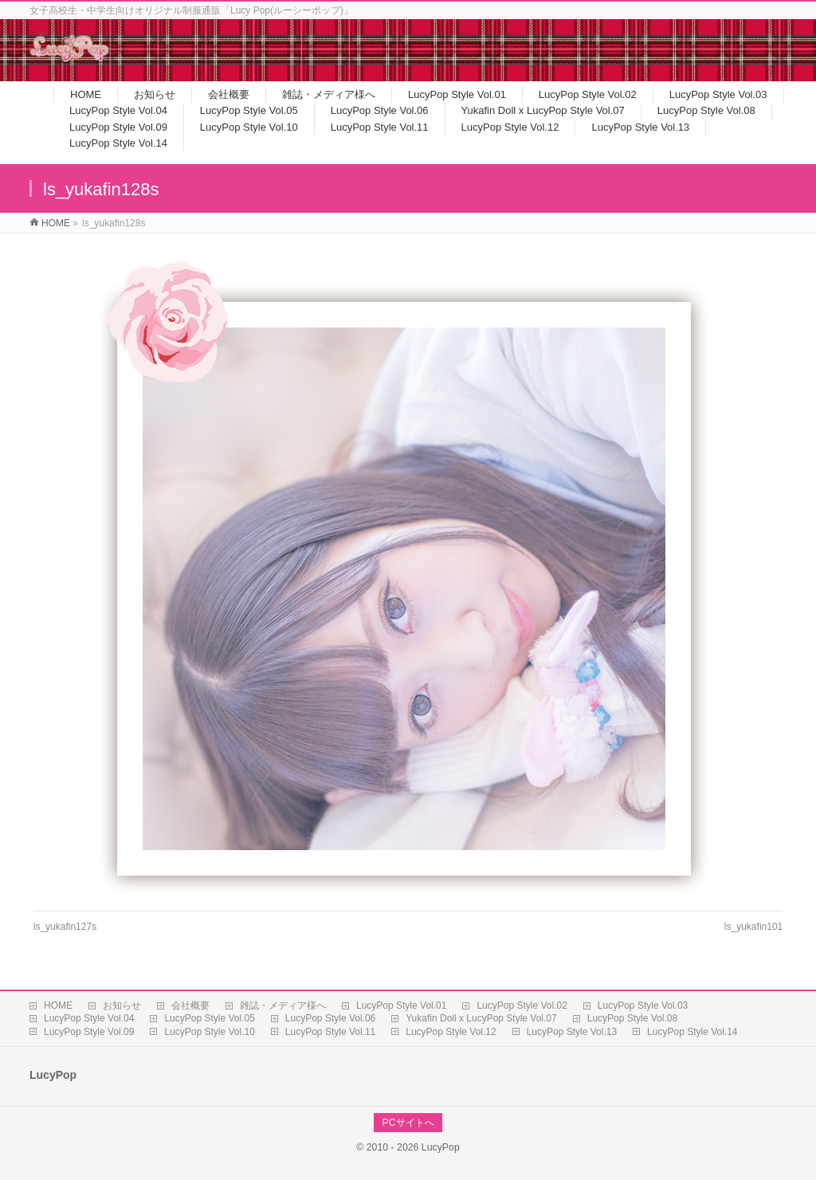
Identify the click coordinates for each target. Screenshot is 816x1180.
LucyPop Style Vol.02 (522, 1005)
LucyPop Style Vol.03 (643, 1005)
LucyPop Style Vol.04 (89, 1018)
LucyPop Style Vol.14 (692, 1031)
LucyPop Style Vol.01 (401, 1005)
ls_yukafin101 (753, 926)
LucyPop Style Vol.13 (572, 1031)
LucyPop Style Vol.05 (209, 1018)
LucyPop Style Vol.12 (451, 1031)
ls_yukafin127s (64, 926)
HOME (58, 1005)
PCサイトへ (408, 1122)
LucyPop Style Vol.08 (632, 1018)
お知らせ (122, 1005)
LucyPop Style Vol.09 (89, 1031)
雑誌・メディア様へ (283, 1005)
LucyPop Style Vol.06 (330, 1018)
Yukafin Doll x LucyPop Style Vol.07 (481, 1018)
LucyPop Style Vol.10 (209, 1031)
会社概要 (190, 1005)
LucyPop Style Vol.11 (330, 1031)
